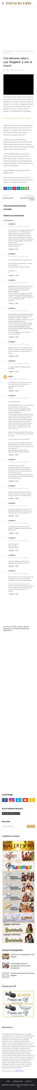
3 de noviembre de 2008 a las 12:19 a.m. (18, 282)
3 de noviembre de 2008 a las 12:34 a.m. (18, 310)
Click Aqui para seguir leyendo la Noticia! (16, 118)
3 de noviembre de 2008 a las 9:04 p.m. (18, 557)
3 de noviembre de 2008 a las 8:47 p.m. (18, 540)
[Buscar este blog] (14, 826)
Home (8, 1081)
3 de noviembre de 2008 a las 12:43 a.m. (18, 344)
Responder (11, 249)
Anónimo (7, 70)
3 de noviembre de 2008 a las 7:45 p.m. (18, 505)
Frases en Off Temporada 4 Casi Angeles (23, 955)
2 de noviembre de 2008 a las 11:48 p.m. (18, 226)
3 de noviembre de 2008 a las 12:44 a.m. (18, 363)
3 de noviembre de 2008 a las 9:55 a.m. (18, 379)
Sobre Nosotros (18, 1081)
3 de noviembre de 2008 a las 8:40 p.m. (18, 523)
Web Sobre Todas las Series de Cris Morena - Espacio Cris (18, 1086)
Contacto (28, 1081)
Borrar (16, 249)
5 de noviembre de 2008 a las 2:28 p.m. (18, 573)
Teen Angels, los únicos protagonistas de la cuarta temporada (20, 965)
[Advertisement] (18, 28)
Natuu (10, 376)
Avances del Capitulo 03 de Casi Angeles (22, 974)
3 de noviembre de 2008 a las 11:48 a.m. (18, 398)
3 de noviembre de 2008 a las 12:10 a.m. (18, 256)
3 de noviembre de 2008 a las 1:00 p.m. (18, 462)
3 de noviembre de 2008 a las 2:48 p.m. (18, 488)
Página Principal (7, 51)
